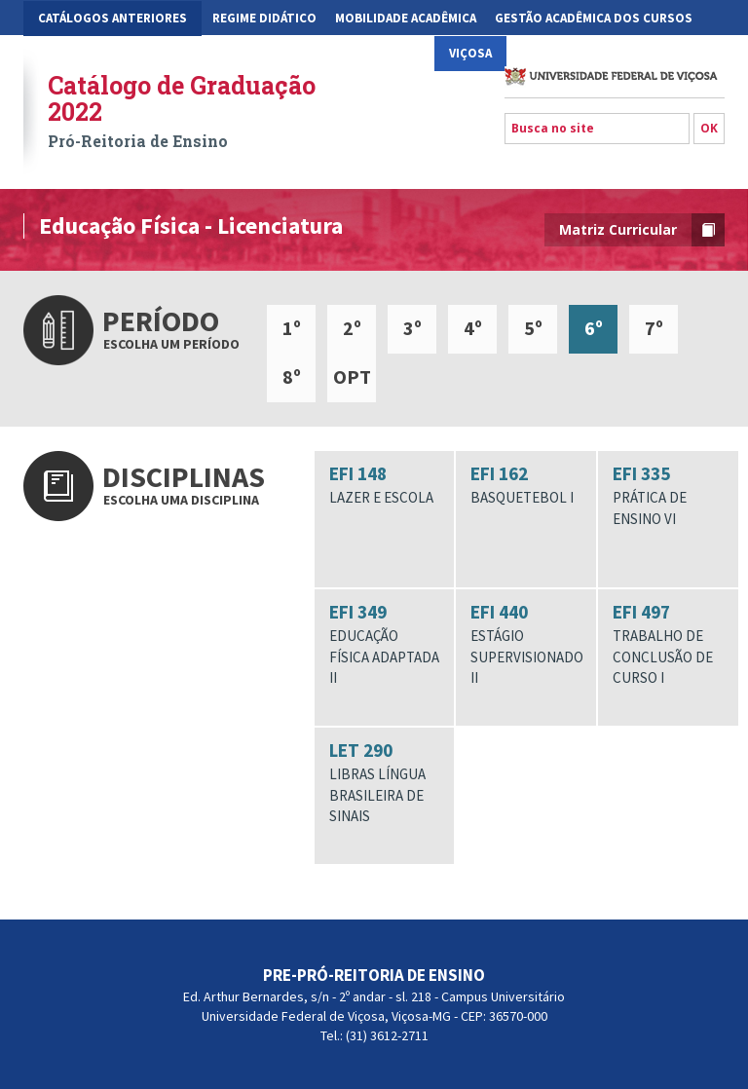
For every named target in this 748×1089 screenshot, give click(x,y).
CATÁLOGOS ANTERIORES (112, 18)
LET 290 (384, 782)
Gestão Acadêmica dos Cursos (593, 18)
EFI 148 (384, 485)
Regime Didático (264, 18)
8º (291, 376)
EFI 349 (384, 644)
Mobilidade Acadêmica (405, 18)
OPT (352, 376)
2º (352, 328)
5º (533, 328)
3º (412, 328)
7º (654, 328)
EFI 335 (668, 495)
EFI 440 (526, 644)
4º (473, 328)
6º (593, 328)
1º (291, 328)
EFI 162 (525, 485)
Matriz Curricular (642, 229)
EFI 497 (668, 644)
